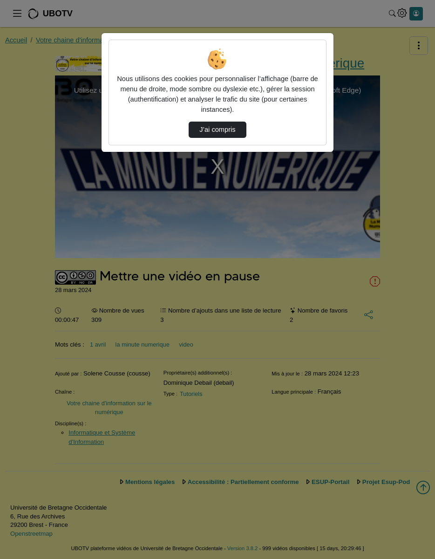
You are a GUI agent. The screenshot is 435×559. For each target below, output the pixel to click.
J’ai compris (217, 129)
